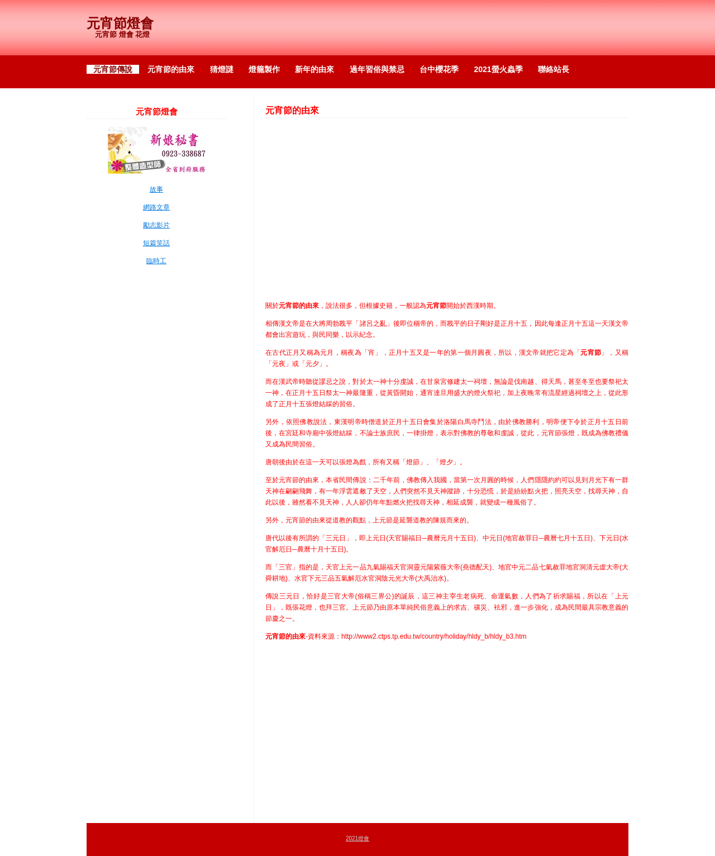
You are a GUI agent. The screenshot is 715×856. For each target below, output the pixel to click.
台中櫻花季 (439, 69)
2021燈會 (357, 838)
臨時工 (156, 261)
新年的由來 (314, 69)
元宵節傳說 (112, 69)
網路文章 (156, 207)
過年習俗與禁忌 (377, 69)
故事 (156, 189)
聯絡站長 (553, 69)
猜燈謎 (221, 69)
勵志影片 (156, 225)
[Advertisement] (446, 204)
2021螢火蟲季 (498, 69)
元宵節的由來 (170, 69)
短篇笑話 (156, 243)
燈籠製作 (264, 69)
